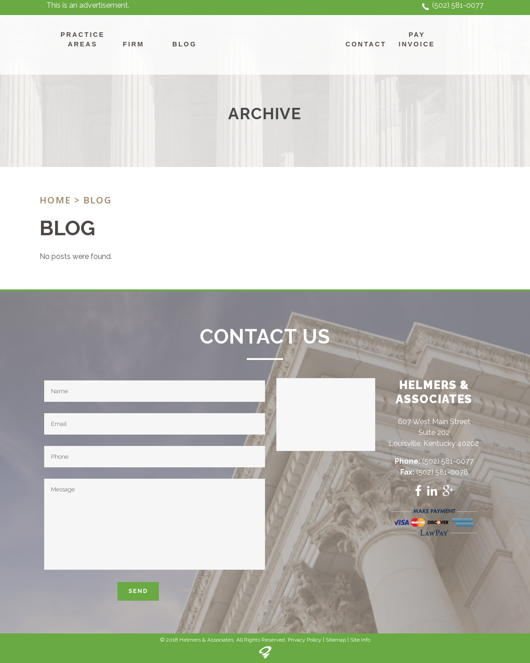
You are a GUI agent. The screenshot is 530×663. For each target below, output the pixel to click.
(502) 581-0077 (458, 5)
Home (55, 200)
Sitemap (336, 640)
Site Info (360, 640)
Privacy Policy (304, 640)
